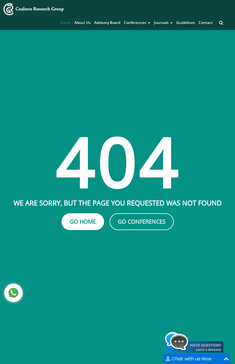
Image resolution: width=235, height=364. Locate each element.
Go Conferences (142, 221)
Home (65, 22)
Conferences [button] (137, 22)
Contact (206, 22)
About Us (82, 22)
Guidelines (185, 22)
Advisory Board (107, 22)
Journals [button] (163, 22)
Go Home (83, 221)
